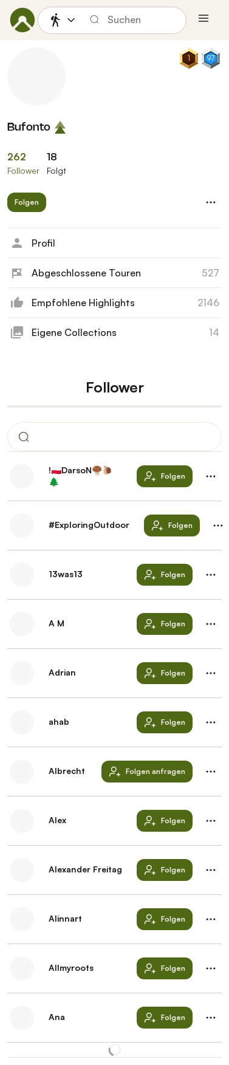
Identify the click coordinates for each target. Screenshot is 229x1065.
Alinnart (65, 918)
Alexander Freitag (85, 869)
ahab (59, 721)
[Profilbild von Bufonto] (36, 76)
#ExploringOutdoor (89, 524)
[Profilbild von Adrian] (22, 673)
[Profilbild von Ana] (22, 1017)
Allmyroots (71, 967)
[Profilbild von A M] (22, 624)
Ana (57, 1017)
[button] (26, 202)
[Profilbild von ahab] (22, 722)
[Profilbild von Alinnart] (22, 919)
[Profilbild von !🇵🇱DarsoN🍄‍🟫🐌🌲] (22, 476)
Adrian (62, 672)
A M (56, 623)
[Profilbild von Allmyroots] (22, 968)
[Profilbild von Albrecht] (22, 771)
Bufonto (28, 127)
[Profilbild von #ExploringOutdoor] (22, 525)
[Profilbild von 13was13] (22, 575)
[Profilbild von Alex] (22, 821)
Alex (57, 820)
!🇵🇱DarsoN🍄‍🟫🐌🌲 (80, 476)
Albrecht (67, 770)
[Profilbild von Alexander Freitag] (22, 870)
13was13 (66, 574)
